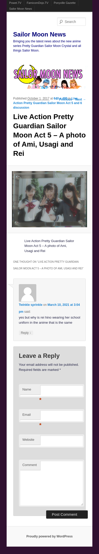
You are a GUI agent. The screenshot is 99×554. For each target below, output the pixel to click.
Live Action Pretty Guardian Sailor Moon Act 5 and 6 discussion (47, 103)
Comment (29, 465)
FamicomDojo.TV (37, 2)
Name (31, 390)
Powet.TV (15, 2)
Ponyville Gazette (65, 2)
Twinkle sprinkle (30, 305)
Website (28, 440)
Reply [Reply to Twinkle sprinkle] (26, 333)
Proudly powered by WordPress (49, 536)
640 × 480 (60, 98)
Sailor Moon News (20, 8)
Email (31, 416)
